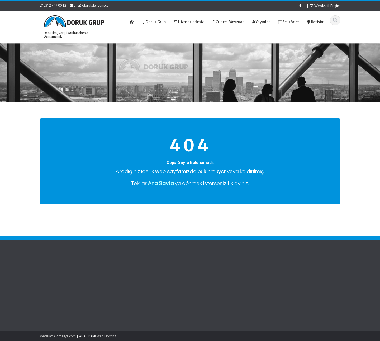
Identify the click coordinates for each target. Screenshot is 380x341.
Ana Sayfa (131, 269)
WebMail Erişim (325, 5)
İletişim (128, 288)
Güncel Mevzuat (136, 283)
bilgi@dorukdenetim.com (93, 5)
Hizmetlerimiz (133, 279)
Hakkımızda (132, 274)
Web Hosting (106, 336)
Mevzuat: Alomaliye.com (58, 336)
